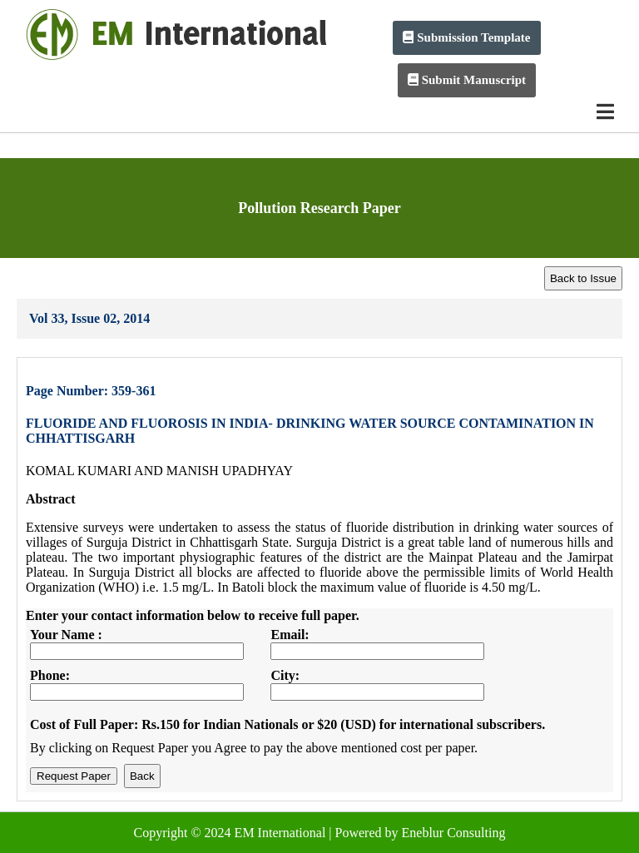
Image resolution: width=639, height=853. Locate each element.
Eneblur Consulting (454, 833)
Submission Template (466, 37)
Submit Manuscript (467, 80)
